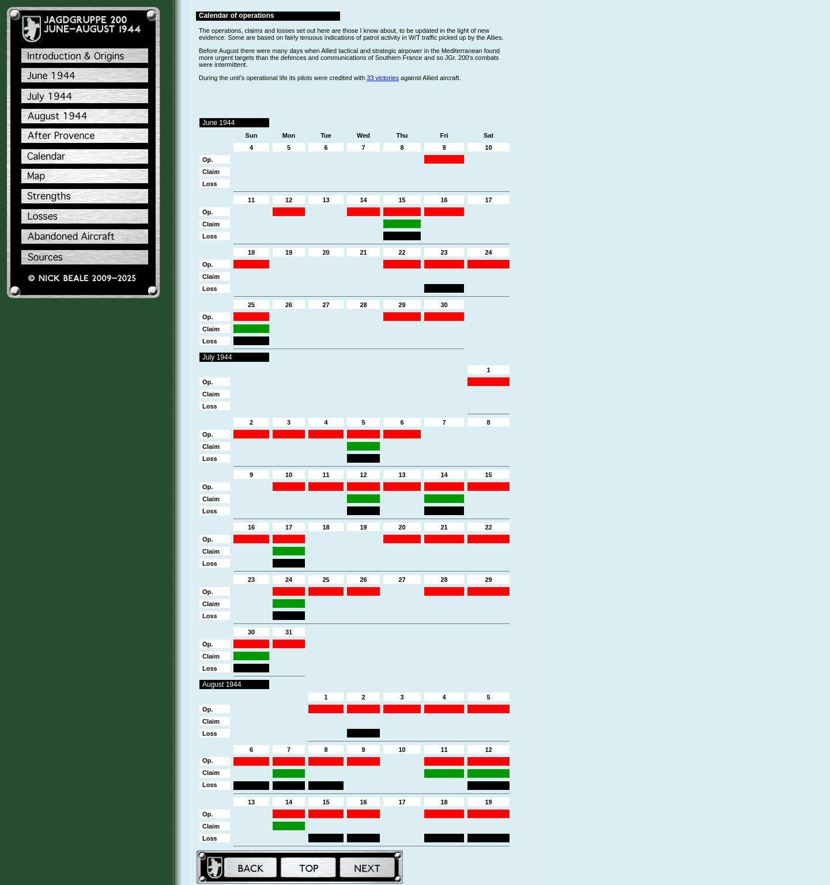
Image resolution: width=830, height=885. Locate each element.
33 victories (383, 77)
